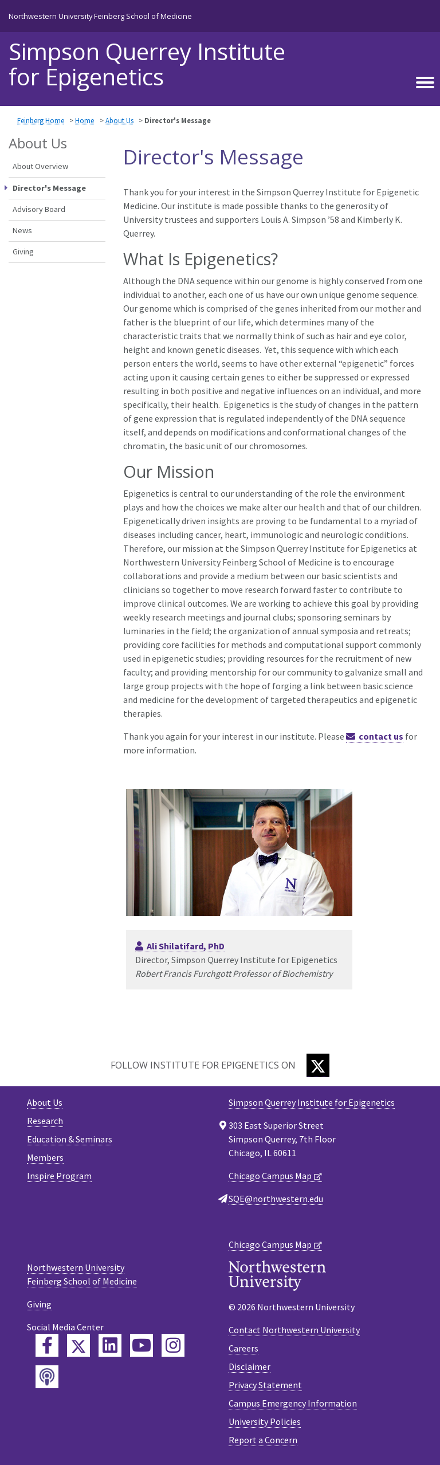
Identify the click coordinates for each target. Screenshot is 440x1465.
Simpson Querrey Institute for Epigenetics (147, 64)
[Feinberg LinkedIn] (110, 1345)
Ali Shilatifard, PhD (186, 946)
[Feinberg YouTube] (141, 1345)
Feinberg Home (40, 120)
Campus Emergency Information (293, 1403)
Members (45, 1157)
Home (84, 120)
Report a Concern (263, 1440)
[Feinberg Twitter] (78, 1345)
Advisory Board (39, 209)
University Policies (265, 1421)
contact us (381, 736)
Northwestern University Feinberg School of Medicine (100, 16)
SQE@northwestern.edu (276, 1198)
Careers (243, 1348)
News (22, 230)
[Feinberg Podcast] (47, 1376)
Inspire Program (59, 1175)
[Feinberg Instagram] (173, 1345)
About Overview (40, 166)
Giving (23, 251)
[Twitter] (318, 1065)
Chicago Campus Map (270, 1175)
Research (45, 1120)
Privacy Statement (265, 1385)
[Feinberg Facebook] (47, 1345)
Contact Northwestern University (294, 1330)
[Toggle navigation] (425, 83)
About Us (119, 120)
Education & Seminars (69, 1139)
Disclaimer (249, 1366)
